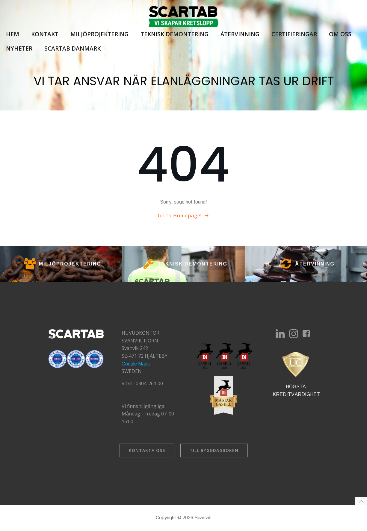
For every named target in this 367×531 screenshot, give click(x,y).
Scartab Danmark (72, 48)
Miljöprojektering (99, 34)
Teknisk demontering (175, 34)
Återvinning (239, 34)
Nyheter (19, 48)
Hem (12, 34)
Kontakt (44, 34)
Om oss (340, 34)
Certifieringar (294, 34)
